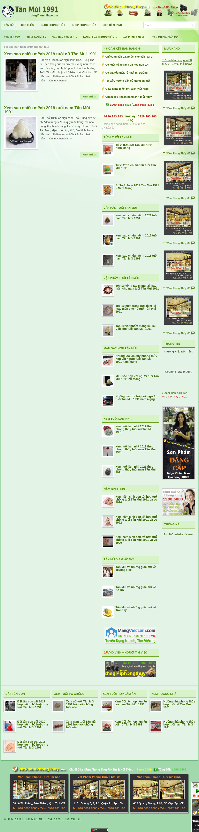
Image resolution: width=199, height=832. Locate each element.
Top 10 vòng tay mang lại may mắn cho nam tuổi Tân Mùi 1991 (137, 287)
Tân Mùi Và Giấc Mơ (165, 37)
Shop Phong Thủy (84, 25)
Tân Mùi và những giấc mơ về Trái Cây (136, 609)
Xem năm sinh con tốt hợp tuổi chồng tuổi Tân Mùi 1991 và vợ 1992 (137, 519)
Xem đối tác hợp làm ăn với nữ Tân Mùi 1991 (131, 723)
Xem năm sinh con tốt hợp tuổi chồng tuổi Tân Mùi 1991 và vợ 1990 (137, 539)
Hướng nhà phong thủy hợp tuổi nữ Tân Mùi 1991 (179, 704)
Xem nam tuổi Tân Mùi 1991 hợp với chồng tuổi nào (81, 724)
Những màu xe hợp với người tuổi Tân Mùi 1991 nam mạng (135, 398)
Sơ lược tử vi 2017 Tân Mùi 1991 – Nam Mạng (137, 187)
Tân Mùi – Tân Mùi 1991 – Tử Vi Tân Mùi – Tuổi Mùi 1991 (47, 818)
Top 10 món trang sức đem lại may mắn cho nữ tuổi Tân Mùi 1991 (136, 308)
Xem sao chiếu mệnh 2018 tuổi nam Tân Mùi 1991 (137, 257)
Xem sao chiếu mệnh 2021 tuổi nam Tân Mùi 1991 (137, 217)
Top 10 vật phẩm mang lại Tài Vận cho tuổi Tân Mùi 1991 (136, 327)
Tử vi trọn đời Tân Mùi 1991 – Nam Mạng (135, 146)
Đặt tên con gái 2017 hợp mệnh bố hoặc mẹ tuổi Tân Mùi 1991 (32, 704)
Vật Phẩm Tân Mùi (134, 37)
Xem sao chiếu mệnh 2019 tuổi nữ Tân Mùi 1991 (50, 54)
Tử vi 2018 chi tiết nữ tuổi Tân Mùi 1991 (136, 166)
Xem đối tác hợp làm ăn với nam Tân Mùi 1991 (131, 703)
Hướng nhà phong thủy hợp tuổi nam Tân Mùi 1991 (179, 724)
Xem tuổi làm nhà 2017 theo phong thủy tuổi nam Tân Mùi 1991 (136, 449)
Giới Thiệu (27, 25)
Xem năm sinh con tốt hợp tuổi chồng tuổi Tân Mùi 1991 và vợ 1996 (137, 499)
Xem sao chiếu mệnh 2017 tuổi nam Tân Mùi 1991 (137, 237)
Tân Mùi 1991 (12, 37)
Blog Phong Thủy (53, 25)
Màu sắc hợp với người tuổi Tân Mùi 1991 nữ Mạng (137, 377)
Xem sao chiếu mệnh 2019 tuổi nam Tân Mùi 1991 (47, 109)
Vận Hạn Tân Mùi (66, 36)
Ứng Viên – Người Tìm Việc (127, 652)
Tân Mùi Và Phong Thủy (101, 36)
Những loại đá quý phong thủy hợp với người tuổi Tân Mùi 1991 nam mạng (136, 358)
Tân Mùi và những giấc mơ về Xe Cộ (136, 588)
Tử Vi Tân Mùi (38, 36)
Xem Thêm (89, 96)
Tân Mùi (9, 25)
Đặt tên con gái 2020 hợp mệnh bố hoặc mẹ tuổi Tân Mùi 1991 (32, 724)
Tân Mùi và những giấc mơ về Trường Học (136, 568)
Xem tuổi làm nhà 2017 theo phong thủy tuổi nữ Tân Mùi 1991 (134, 429)
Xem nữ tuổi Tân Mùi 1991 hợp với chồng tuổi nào (80, 704)
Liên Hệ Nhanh (112, 25)
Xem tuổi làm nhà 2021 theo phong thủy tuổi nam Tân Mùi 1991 (136, 469)
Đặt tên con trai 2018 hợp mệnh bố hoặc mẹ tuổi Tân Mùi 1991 (32, 744)
